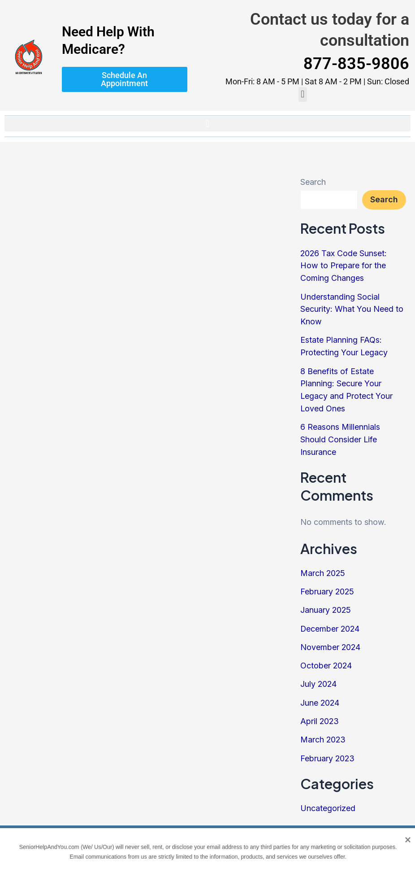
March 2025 (323, 567)
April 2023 (320, 713)
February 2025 (327, 585)
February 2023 (327, 749)
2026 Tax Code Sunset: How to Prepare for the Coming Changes (344, 265)
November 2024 (330, 640)
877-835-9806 (356, 63)
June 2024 (320, 694)
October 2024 (326, 658)
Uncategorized (327, 798)
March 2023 (323, 731)
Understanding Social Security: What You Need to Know (351, 307)
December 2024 (330, 622)
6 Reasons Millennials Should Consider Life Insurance (340, 435)
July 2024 (318, 676)
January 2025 (326, 604)
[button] (302, 94)
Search (313, 182)
